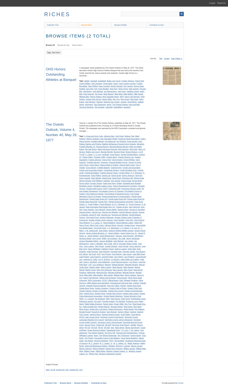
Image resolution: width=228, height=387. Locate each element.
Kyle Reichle (117, 254)
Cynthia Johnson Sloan (109, 173)
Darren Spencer (128, 176)
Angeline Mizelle (97, 141)
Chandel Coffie (99, 157)
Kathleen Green (133, 91)
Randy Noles (108, 304)
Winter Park (93, 354)
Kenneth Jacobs (129, 252)
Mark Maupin (108, 94)
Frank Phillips (93, 204)
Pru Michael (120, 301)
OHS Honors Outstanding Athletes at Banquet (61, 74)
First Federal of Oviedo (95, 194)
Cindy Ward (107, 84)
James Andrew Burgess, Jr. (96, 233)
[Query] (152, 14)
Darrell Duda (116, 176)
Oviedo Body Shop (86, 288)
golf (95, 89)
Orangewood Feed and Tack (121, 283)
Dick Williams (97, 181)
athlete (86, 81)
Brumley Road (119, 152)
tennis (109, 105)
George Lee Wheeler (110, 212)
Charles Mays (111, 157)
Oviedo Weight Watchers (113, 296)
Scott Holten (125, 315)
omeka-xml (74, 370)
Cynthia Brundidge (91, 173)
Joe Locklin (128, 241)
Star (112, 328)
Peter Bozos (115, 299)
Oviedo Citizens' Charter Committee (93, 291)
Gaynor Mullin (111, 210)
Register (221, 3)
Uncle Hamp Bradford (129, 338)
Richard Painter (117, 307)
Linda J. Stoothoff (90, 262)
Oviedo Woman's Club (132, 296)
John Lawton (89, 246)
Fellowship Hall (114, 189)
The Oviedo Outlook (120, 105)
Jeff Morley (87, 91)
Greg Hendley (103, 89)
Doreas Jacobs (96, 183)
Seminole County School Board (110, 322)
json (67, 370)
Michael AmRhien (115, 273)
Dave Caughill (104, 86)
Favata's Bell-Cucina (94, 189)
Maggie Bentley (118, 265)
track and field (134, 105)
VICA (111, 341)
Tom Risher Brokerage (107, 336)
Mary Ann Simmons (104, 270)
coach (115, 84)
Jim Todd (121, 239)
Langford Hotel (107, 257)
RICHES (57, 14)
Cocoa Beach (91, 168)
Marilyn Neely (94, 267)
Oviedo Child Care (135, 288)
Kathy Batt (132, 249)
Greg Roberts (84, 223)
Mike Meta (118, 94)
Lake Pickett (84, 257)
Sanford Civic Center (112, 102)
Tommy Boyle (135, 336)
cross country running (127, 84)
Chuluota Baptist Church (117, 162)
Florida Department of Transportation (116, 197)
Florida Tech (103, 202)
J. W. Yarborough (91, 231)
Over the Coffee (113, 286)
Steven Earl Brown (132, 328)
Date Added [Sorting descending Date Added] (176, 59)
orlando (136, 283)
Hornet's (120, 225)
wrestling (127, 107)
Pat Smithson (100, 299)
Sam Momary (90, 102)
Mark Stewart (128, 267)
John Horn (122, 91)
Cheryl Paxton (117, 160)
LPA (89, 265)
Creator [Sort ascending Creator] (167, 59)
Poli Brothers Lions (138, 299)
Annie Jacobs (132, 141)
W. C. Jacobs (93, 343)
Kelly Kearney (88, 94)
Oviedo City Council (115, 291)
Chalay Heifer (87, 157)
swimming (89, 105)
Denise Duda (139, 178)
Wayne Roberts (99, 349)
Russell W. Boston (98, 312)
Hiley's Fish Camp (97, 225)
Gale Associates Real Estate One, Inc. (100, 207)
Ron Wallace (139, 309)
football (82, 89)
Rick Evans (125, 99)
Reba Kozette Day (90, 307)
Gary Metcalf (100, 210)
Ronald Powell (84, 312)
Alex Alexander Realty (108, 139)
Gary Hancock (134, 207)
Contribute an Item (156, 25)
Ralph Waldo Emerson (93, 304)
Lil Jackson (115, 259)
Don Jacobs (128, 86)
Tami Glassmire (100, 105)
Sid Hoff (108, 325)
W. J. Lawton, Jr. (106, 343)
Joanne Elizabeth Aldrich (88, 241)
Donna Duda (126, 181)
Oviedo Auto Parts (134, 286)
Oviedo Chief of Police (118, 288)
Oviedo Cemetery (101, 288)
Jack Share (103, 231)
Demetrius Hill (127, 178)
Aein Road (119, 136)
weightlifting (118, 107)
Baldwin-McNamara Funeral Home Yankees (119, 144)
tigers (96, 336)
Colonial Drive (116, 168)
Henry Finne (123, 89)
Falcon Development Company (125, 186)
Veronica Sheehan (86, 107)
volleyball (108, 107)
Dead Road (116, 178)
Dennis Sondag (116, 86)
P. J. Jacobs (89, 299)
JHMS (104, 239)
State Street (119, 328)
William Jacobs (129, 349)
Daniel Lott (106, 176)
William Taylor (89, 351)
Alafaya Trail (129, 136)
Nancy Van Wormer (132, 97)
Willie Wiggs (100, 351)
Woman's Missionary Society (110, 354)
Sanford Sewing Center (111, 315)
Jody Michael (98, 91)
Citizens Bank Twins (127, 165)
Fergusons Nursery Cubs (131, 189)
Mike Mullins (128, 94)
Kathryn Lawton (121, 249)
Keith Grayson (92, 252)
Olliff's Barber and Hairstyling (98, 283)
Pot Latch (97, 301)
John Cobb (108, 244)
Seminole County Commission (112, 317)
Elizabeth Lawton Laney (102, 186)
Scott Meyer (132, 102)
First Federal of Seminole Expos (116, 194)
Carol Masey (115, 155)
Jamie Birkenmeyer (107, 236)
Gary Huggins (88, 210)
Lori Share (133, 262)
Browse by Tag (63, 45)
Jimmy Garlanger (132, 239)
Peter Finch (125, 299)
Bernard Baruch (102, 147)
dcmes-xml (60, 370)
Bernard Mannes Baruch (119, 147)
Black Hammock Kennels (107, 149)
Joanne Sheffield (105, 241)
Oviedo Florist (100, 294)
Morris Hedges (95, 97)
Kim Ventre (83, 254)
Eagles (119, 183)
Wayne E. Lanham (123, 346)
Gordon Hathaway (107, 218)
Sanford (99, 102)
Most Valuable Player (111, 97)
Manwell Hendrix (131, 265)
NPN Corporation (94, 280)
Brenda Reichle (107, 152)
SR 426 (94, 328)
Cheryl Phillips (84, 84)
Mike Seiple (138, 94)
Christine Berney (93, 162)
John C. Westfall (96, 244)
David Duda (106, 178)
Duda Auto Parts (109, 183)
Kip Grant (99, 94)
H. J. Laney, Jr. (96, 223)
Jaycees (118, 236)
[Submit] (181, 14)
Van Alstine (88, 341)
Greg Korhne (139, 220)
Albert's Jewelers (92, 139)
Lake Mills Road (138, 254)
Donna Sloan (139, 86)
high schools (134, 89)
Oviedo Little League (131, 294)
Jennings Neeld (85, 239)
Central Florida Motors (129, 155)
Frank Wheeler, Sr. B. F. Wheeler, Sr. (113, 204)
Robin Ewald (128, 309)
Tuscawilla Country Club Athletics (107, 338)
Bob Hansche (123, 149)
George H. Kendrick (137, 210)
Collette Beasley (103, 168)
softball (140, 102)
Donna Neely (137, 181)
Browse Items (86, 25)
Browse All (50, 45)
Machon (108, 265)
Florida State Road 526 (88, 202)
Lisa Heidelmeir (104, 262)
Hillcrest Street (110, 225)
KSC (99, 254)
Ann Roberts (121, 141)
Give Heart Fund (92, 218)
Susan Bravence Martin (96, 330)
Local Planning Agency (119, 262)
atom (48, 370)
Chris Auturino (96, 84)
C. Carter (88, 155)
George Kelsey (85, 212)
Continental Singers (111, 170)
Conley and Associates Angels (91, 170)
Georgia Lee (106, 215)
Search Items (77, 45)
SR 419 (87, 328)
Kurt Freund (106, 254)
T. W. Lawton (134, 330)
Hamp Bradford (109, 223)
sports (81, 105)
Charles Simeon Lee (126, 157)
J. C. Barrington (113, 228)
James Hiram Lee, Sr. (128, 233)
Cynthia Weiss (124, 173)
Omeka (180, 383)
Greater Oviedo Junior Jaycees (101, 220)
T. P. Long (124, 330)
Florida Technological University (121, 202)
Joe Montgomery (110, 91)
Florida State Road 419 (98, 199)
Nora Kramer (122, 278)
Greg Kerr (113, 89)
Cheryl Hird (139, 81)
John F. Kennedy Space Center (125, 244)
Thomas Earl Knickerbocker (126, 333)
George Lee (96, 212)
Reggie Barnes (104, 307)
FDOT (105, 189)
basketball (102, 81)
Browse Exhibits (120, 25)
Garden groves (122, 207)
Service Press (89, 325)
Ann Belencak (110, 141)
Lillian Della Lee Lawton (130, 259)
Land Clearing (95, 257)
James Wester (93, 236)
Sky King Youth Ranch (120, 325)
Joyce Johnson (135, 246)
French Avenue (135, 204)
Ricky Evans (84, 309)
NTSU (104, 280)
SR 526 (107, 328)
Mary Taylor (128, 270)
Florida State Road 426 (117, 199)
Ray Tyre (116, 99)
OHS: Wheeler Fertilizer (128, 280)
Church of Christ (134, 162)
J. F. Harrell (124, 228)
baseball (93, 81)
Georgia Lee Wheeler (120, 215)
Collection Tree (53, 25)
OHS (142, 97)
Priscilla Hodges (108, 301)
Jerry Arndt (96, 239)
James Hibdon (113, 233)
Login (212, 3)
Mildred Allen (84, 97)
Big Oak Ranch (91, 149)
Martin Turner (90, 270)
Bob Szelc (133, 149)
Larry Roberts (129, 257)
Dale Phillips (93, 86)
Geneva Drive (123, 210)
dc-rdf (53, 370)
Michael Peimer (129, 273)
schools (124, 102)
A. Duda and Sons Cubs (93, 136)
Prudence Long (132, 301)
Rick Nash (134, 99)
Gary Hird (89, 89)
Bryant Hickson (132, 152)
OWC (81, 299)
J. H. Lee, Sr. (135, 228)
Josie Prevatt (123, 246)
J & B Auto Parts (99, 228)
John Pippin (99, 246)
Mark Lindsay (106, 267)
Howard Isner (129, 225)
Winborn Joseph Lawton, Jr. (117, 351)
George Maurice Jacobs (128, 212)
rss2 (80, 370)
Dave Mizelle (96, 178)
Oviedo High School (93, 99)
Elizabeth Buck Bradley (132, 183)
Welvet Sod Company (114, 349)
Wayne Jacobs (136, 346)
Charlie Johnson (128, 81)
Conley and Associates (131, 168)
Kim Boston (140, 252)
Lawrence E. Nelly (90, 259)
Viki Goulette (99, 107)
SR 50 (100, 328)
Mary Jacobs (118, 270)
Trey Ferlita (88, 338)
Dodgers (107, 181)
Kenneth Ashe (116, 252)
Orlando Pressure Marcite (96, 286)
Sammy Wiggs (123, 312)
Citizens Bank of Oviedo (109, 165)
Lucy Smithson (98, 265)
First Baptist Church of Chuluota (111, 191)
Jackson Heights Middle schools (121, 231)
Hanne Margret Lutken (124, 223)
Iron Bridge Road (85, 228)
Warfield (111, 346)
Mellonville (91, 273)
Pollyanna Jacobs (86, 301)
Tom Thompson (123, 336)
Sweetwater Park (113, 330)
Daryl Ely (138, 176)
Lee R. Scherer (104, 259)
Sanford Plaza (95, 315)
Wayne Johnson (85, 349)
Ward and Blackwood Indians (96, 346)
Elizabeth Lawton (85, 186)
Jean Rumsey (128, 236)
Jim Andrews (112, 239)
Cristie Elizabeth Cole (128, 170)
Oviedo (82, 99)
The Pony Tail (110, 333)
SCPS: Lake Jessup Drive (89, 317)
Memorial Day (101, 273)
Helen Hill (138, 223)
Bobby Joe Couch (114, 81)
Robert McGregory (115, 309)
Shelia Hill (100, 325)
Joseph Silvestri (111, 246)
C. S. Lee (97, 155)
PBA (108, 299)
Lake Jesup (127, 254)
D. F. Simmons (136, 173)
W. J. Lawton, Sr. (120, 343)
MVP (122, 97)
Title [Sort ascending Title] (160, 59)
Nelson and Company (107, 278)
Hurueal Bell (140, 225)
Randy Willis (107, 99)
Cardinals (105, 155)
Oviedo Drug (88, 294)
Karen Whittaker (94, 249)
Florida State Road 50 (135, 199)
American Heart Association (129, 139)
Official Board (113, 280)
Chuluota (104, 162)
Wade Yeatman (133, 343)
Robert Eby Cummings (98, 309)
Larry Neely (118, 257)
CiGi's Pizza (84, 165)
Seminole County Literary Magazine (118, 320)
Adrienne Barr (109, 136)
